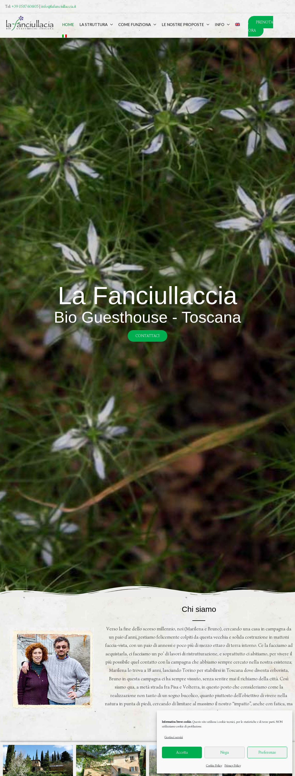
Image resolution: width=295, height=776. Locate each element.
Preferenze (267, 752)
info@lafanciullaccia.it (58, 6)
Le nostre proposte (183, 24)
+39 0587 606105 (25, 6)
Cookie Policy (214, 765)
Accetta (182, 752)
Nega (224, 752)
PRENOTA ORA (260, 26)
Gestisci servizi (174, 737)
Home (68, 24)
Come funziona (134, 24)
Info (219, 24)
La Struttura (93, 24)
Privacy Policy (233, 765)
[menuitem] (237, 24)
